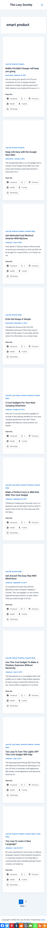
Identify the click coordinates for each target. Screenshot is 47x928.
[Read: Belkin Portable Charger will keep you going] (23, 48)
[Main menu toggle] (42, 4)
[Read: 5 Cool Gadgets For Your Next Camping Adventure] (23, 379)
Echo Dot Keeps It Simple (18, 319)
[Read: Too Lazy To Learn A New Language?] (23, 818)
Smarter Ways (30, 231)
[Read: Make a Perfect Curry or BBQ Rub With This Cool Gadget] (23, 469)
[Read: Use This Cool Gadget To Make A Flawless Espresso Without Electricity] (23, 642)
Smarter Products (18, 64)
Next (23, 906)
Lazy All (8, 64)
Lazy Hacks (16, 395)
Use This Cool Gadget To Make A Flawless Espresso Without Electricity (21, 665)
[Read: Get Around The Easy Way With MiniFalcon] (23, 555)
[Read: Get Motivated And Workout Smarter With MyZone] (23, 215)
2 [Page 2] (26, 901)
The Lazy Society (21, 5)
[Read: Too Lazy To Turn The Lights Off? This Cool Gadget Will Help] (23, 728)
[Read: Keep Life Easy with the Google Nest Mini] (23, 132)
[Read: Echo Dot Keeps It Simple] (23, 299)
